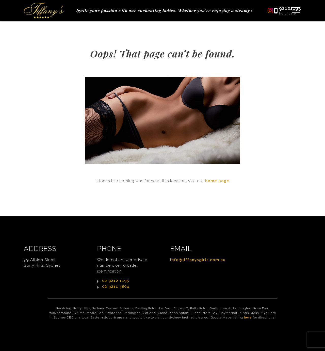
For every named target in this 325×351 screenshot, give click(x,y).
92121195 (290, 8)
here (248, 317)
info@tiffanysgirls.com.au (197, 260)
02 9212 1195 (115, 280)
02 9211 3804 (115, 286)
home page (217, 181)
